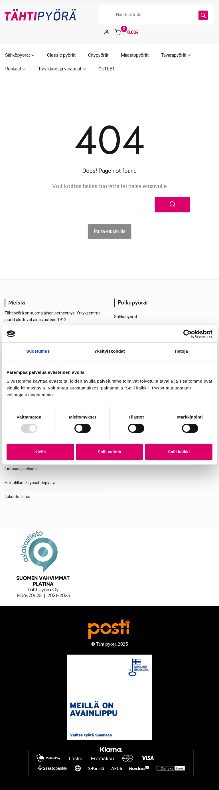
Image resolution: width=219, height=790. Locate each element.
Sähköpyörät (17, 55)
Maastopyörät (135, 55)
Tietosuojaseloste (21, 468)
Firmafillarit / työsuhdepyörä (30, 482)
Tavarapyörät (173, 55)
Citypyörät (98, 55)
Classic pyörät (61, 55)
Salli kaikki (179, 451)
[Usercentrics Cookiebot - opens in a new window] (187, 334)
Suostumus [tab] (38, 351)
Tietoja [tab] (181, 351)
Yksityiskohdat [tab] (109, 351)
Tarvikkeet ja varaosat (59, 69)
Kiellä (40, 451)
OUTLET (106, 69)
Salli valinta (109, 451)
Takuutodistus (17, 496)
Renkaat (13, 69)
